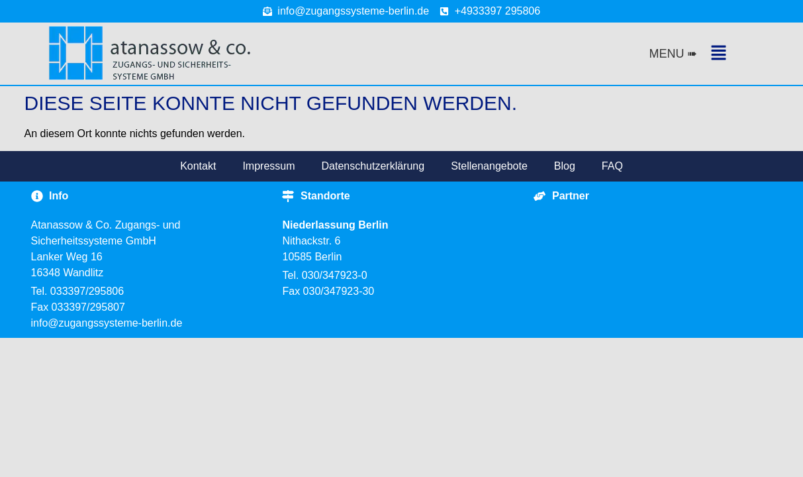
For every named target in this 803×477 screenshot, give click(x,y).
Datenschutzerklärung (373, 166)
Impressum (268, 166)
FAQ (612, 166)
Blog (564, 166)
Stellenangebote (489, 166)
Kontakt (198, 166)
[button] (710, 54)
